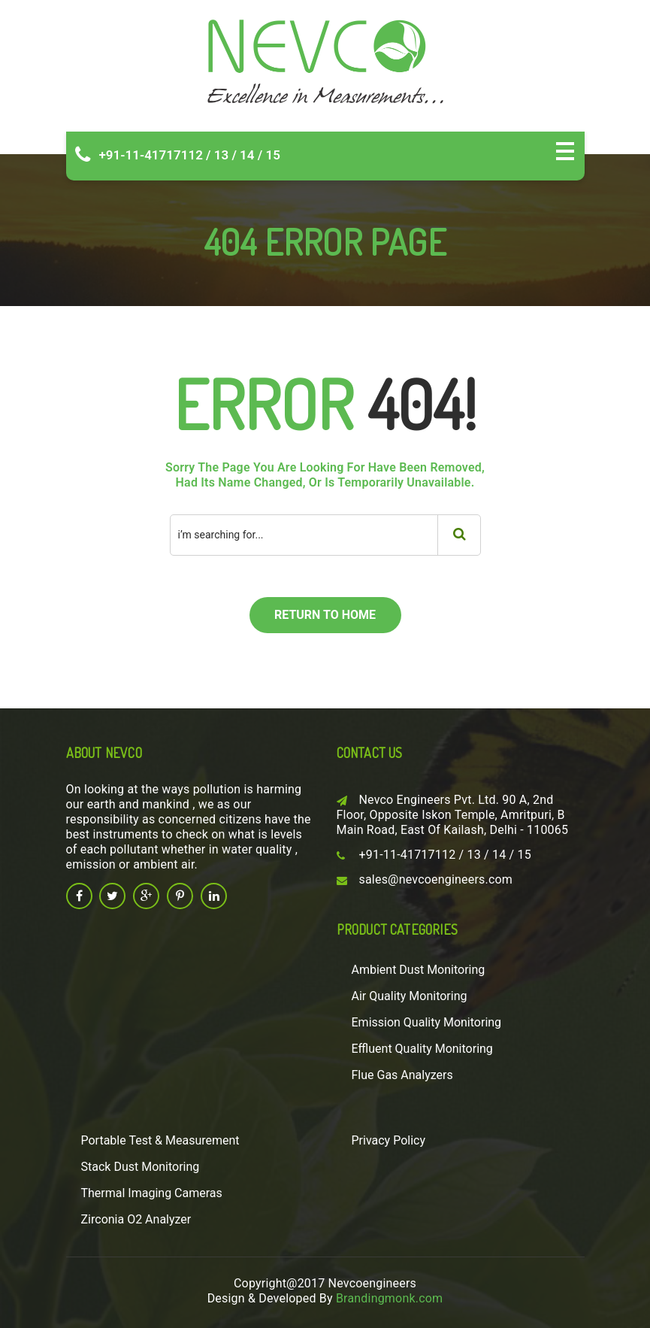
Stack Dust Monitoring (140, 1167)
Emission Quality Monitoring (427, 1022)
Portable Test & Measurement (160, 1140)
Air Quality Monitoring (409, 996)
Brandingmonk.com (389, 1298)
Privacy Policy (389, 1140)
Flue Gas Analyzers (402, 1075)
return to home (325, 615)
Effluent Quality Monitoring (422, 1048)
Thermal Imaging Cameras (151, 1193)
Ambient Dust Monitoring (418, 970)
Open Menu (565, 151)
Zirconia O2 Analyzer (136, 1219)
